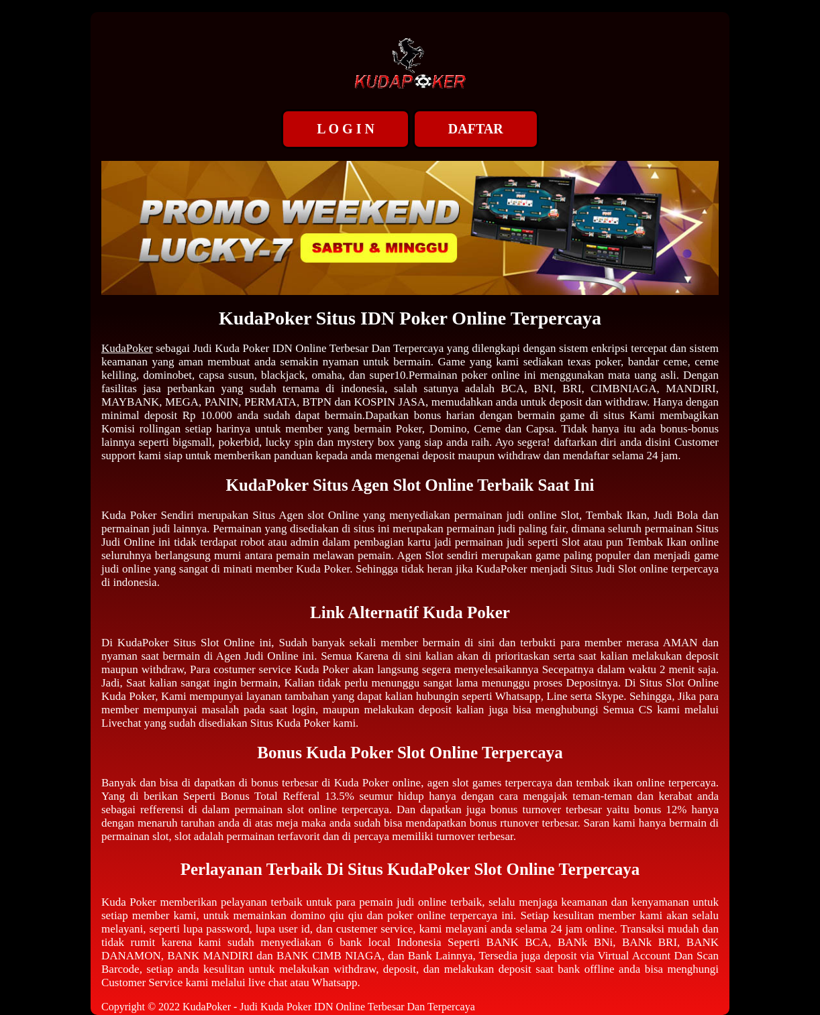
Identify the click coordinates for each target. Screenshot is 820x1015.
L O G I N (345, 128)
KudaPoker (126, 348)
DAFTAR (475, 128)
